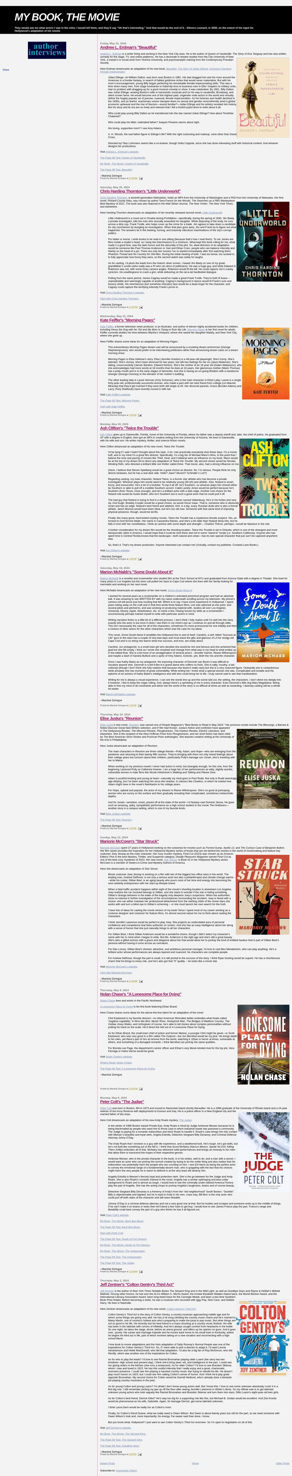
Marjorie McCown (110, 847)
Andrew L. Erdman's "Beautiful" (128, 47)
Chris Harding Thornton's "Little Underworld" (140, 191)
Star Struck (170, 859)
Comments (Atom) (126, 1470)
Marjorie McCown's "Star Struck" (129, 841)
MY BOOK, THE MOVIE (67, 17)
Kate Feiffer (106, 326)
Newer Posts (107, 1463)
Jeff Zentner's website (118, 1427)
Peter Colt (106, 1108)
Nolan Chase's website (119, 1056)
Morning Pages (196, 329)
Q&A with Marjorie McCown (116, 972)
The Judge (185, 1120)
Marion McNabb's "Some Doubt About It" (136, 571)
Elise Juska (106, 724)
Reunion (133, 724)
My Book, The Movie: (124, 163)
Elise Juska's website (118, 813)
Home (195, 1463)
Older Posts (282, 1463)
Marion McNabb (109, 578)
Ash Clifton (106, 434)
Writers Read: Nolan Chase (116, 1062)
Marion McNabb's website (120, 694)
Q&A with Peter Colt (111, 1233)
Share (6, 69)
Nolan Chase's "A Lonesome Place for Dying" (140, 994)
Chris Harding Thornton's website (125, 292)
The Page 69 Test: (119, 400)
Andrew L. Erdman (111, 53)
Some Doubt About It (180, 590)
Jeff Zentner (107, 1290)
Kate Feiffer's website (118, 394)
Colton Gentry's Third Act (181, 1308)
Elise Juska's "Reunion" (121, 718)
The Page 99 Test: (122, 157)
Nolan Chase (107, 1000)
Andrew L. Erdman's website (122, 151)
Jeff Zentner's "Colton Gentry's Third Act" (137, 1284)
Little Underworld (212, 212)
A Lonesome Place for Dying (116, 1006)
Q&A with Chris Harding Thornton (119, 298)
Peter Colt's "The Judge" (122, 1101)
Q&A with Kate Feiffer (112, 406)
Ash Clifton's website (117, 550)
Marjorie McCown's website (121, 966)
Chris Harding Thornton (113, 197)
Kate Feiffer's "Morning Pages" (127, 320)
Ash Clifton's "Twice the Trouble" (129, 428)
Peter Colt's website (117, 1215)
